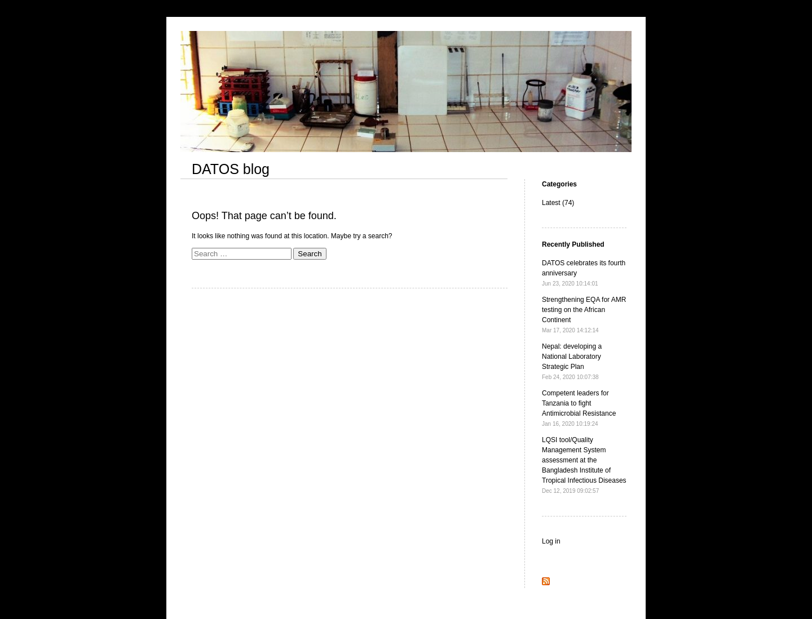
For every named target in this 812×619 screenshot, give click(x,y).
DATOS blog (231, 169)
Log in (551, 541)
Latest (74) (558, 203)
